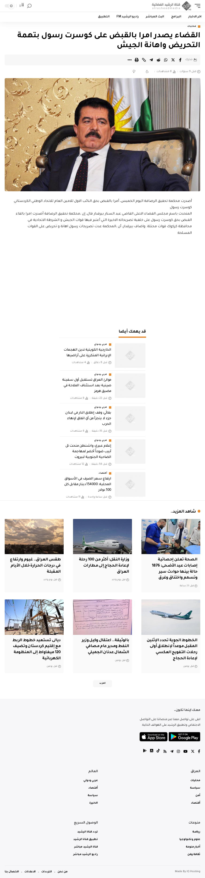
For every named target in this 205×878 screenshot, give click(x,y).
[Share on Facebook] (180, 60)
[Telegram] (171, 751)
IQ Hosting (193, 871)
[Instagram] (177, 751)
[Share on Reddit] (158, 60)
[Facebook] (199, 751)
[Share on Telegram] (151, 60)
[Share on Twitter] (173, 60)
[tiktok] (157, 751)
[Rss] (164, 751)
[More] (129, 60)
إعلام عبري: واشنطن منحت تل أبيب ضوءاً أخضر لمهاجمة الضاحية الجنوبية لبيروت (88, 452)
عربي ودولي (100, 345)
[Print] (136, 60)
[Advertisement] (102, 283)
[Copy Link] (144, 60)
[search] (29, 6)
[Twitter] (192, 751)
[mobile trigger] (196, 6)
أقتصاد (103, 473)
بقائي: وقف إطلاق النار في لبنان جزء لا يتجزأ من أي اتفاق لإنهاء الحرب (88, 418)
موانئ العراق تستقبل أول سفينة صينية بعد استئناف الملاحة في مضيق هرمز (86, 386)
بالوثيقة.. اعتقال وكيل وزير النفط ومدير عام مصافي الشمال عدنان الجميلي (104, 645)
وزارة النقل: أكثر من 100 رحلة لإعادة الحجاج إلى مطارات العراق (103, 566)
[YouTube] (185, 751)
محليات (191, 26)
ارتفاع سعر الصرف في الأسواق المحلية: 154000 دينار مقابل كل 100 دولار (87, 484)
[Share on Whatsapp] (165, 60)
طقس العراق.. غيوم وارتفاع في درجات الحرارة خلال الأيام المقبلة (34, 566)
